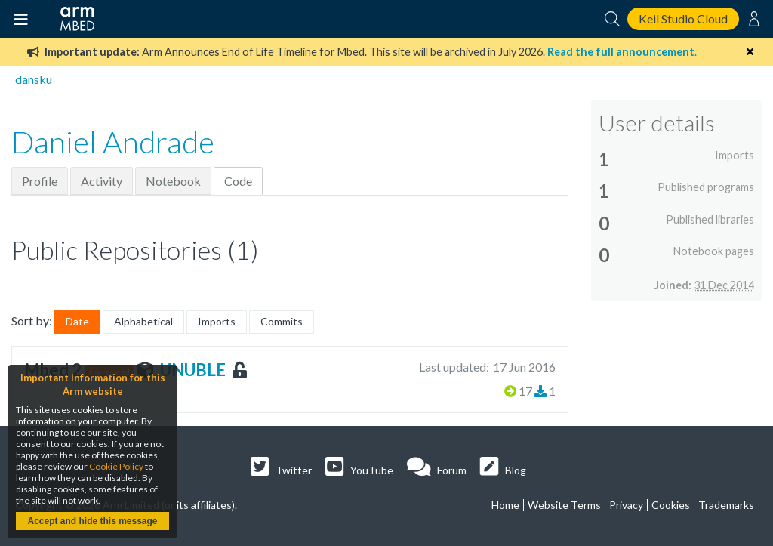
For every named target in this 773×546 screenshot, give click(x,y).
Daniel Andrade (112, 142)
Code (238, 181)
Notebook (173, 181)
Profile (39, 181)
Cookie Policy (116, 466)
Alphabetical (143, 321)
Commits (281, 321)
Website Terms (564, 504)
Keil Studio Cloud (683, 18)
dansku (33, 79)
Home (505, 504)
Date (77, 321)
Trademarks (726, 504)
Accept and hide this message (92, 521)
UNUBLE (193, 369)
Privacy (626, 504)
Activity (101, 181)
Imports (217, 321)
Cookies (670, 504)
